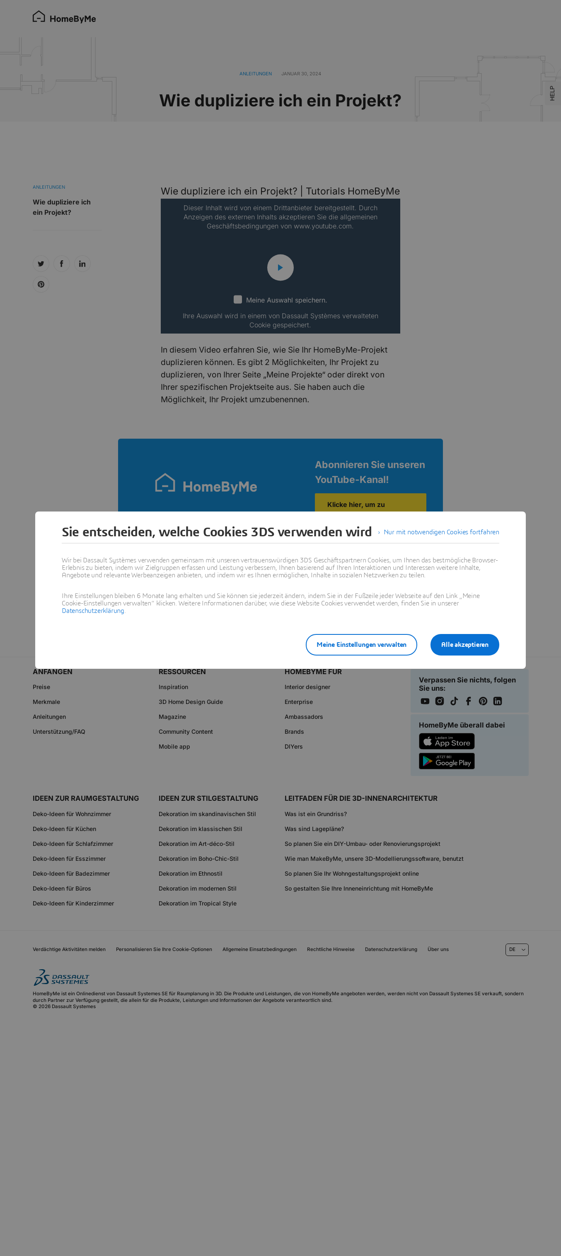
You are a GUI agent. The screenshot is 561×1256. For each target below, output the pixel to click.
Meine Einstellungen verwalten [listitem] (361, 644)
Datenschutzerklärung (93, 611)
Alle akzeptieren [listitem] (464, 644)
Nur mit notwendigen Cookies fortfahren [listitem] (441, 532)
